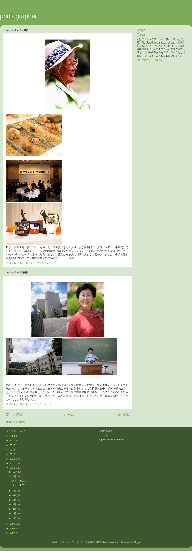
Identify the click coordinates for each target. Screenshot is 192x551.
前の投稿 (122, 414)
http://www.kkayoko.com (111, 439)
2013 (13, 454)
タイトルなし (19, 480)
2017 (13, 440)
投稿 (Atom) (18, 421)
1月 (14, 518)
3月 (14, 509)
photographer (18, 16)
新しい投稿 (14, 414)
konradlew (108, 542)
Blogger (138, 542)
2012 (13, 459)
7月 (14, 490)
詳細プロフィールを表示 (150, 60)
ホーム (69, 414)
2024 (13, 436)
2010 (13, 468)
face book (104, 435)
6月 (14, 495)
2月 (14, 513)
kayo (142, 34)
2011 (13, 463)
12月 (15, 472)
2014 (13, 449)
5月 (14, 500)
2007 (13, 533)
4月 (14, 504)
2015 (13, 445)
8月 (14, 476)
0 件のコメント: (44, 263)
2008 (13, 528)
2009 (13, 524)
